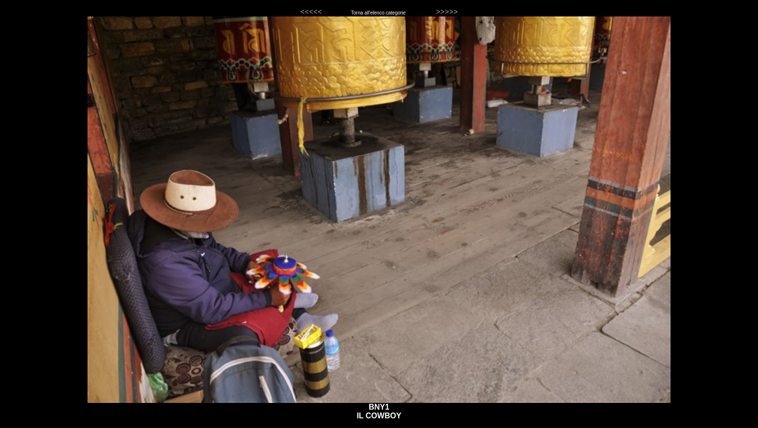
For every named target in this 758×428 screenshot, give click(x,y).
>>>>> (447, 12)
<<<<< (311, 12)
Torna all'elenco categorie (379, 12)
